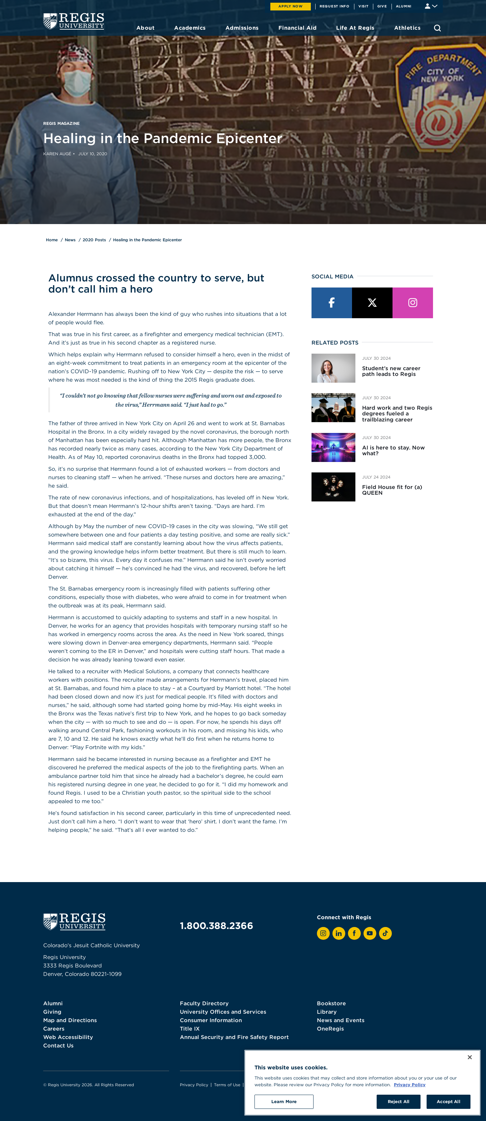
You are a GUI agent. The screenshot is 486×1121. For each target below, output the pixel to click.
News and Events (340, 1020)
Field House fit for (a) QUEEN (392, 490)
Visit (363, 6)
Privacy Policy (194, 1084)
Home (52, 239)
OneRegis (330, 1028)
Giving (52, 1011)
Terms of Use (227, 1084)
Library (327, 1011)
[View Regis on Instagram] (323, 933)
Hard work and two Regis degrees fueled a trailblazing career (397, 413)
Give (382, 6)
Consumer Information (211, 1020)
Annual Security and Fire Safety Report (234, 1037)
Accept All (448, 1101)
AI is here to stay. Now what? (393, 450)
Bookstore (331, 1003)
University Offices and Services (223, 1011)
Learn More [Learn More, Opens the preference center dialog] (284, 1101)
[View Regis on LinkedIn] (338, 933)
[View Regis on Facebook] (354, 933)
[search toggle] (437, 28)
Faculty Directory (204, 1003)
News (70, 239)
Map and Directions (70, 1020)
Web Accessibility (68, 1037)
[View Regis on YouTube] (369, 933)
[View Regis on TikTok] (385, 933)
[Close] (469, 1057)
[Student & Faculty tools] (431, 5)
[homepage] (73, 21)
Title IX (190, 1028)
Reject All (398, 1101)
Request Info (335, 6)
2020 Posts (94, 239)
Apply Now (290, 6)
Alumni (404, 6)
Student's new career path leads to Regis (391, 371)
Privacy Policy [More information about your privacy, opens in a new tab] (410, 1085)
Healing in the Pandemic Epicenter (147, 239)
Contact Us (58, 1045)
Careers (53, 1028)
